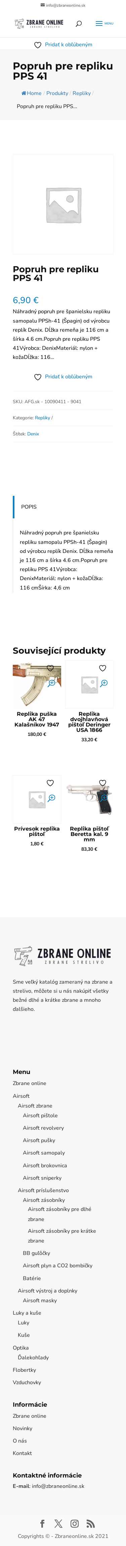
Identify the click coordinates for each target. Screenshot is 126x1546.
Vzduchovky (27, 1382)
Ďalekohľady (33, 1357)
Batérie (32, 1278)
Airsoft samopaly (44, 1153)
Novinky (22, 1428)
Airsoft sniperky (42, 1178)
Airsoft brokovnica (45, 1165)
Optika (21, 1348)
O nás (20, 1441)
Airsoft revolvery (43, 1128)
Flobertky (24, 1370)
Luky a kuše (27, 1313)
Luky (23, 1322)
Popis (29, 507)
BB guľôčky (36, 1253)
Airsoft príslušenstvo (43, 1190)
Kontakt (22, 1453)
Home (32, 93)
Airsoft (21, 1096)
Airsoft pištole (40, 1115)
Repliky (42, 418)
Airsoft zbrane (35, 1106)
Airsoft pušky (39, 1140)
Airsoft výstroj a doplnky (47, 1291)
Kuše (24, 1335)
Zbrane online (29, 1083)
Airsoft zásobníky (44, 1200)
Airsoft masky (40, 1300)
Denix (33, 434)
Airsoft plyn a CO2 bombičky (57, 1265)
